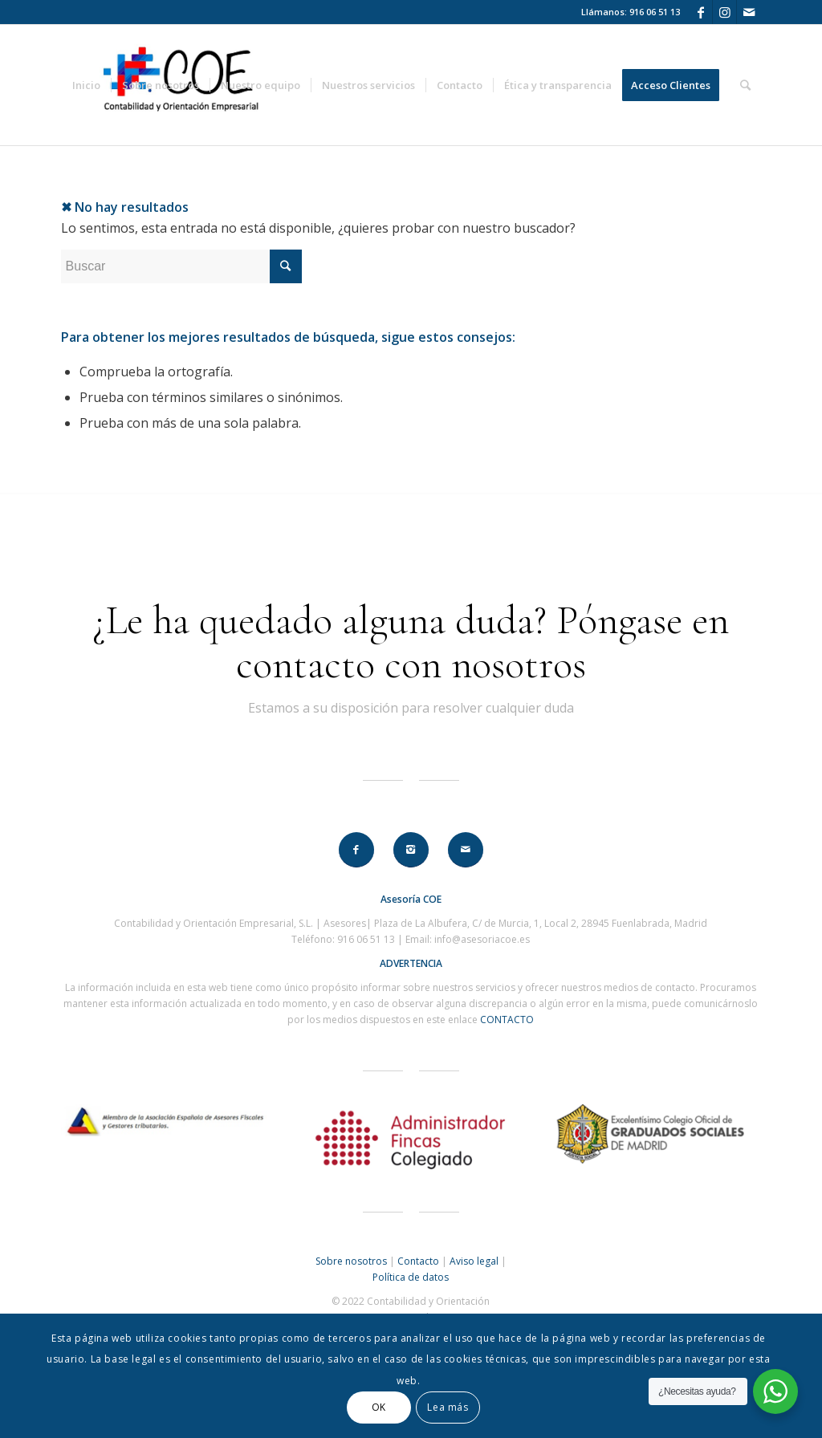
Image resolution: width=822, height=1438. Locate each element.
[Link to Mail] (749, 12)
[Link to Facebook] (700, 12)
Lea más (447, 1407)
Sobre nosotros (351, 1261)
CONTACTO (507, 1019)
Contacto (418, 1261)
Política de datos (410, 1277)
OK (379, 1407)
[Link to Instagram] (724, 12)
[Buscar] (745, 85)
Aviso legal (474, 1261)
